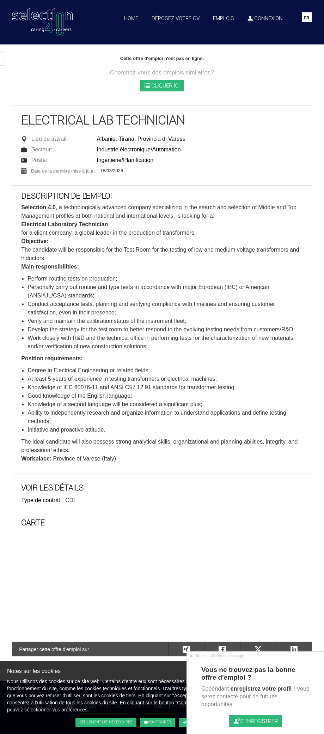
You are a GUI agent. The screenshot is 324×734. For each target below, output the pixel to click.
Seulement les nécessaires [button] (106, 722)
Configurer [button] (157, 722)
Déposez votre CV (176, 18)
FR (306, 18)
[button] (294, 649)
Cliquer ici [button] (162, 85)
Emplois (223, 18)
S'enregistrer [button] (255, 721)
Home (131, 18)
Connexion (264, 18)
